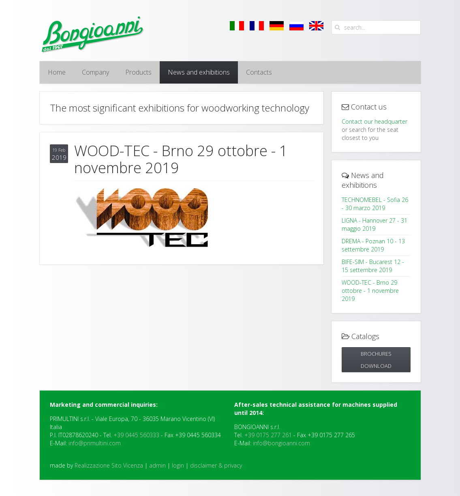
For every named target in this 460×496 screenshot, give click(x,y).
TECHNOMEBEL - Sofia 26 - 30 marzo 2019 (375, 204)
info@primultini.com (94, 443)
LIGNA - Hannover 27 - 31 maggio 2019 (374, 224)
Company (95, 72)
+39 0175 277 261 (268, 435)
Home (57, 72)
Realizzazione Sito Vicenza (109, 465)
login (178, 465)
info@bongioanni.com (281, 443)
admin (157, 465)
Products (138, 72)
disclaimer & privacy (216, 465)
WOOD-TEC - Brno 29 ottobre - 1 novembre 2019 (370, 291)
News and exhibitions (199, 72)
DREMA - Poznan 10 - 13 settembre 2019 (373, 245)
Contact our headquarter (374, 121)
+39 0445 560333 (136, 435)
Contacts (259, 72)
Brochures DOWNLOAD (376, 359)
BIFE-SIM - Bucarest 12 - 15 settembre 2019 (373, 266)
